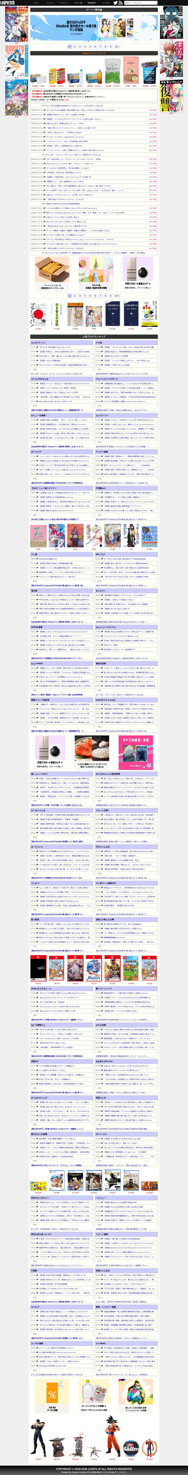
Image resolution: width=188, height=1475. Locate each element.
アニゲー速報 (102, 452)
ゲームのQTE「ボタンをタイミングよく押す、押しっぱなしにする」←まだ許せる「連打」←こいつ (85, 190)
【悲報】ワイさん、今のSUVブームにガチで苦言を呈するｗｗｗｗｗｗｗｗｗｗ (135, 420)
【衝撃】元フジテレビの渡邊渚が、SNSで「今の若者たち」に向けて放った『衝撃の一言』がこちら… (78, 1216)
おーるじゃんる (38, 810)
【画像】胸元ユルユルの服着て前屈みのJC (120, 1202)
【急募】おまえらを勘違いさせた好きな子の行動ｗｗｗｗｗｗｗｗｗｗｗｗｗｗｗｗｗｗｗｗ (75, 461)
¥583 (16, 98)
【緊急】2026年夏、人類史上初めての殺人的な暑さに (125, 869)
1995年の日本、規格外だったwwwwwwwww (56, 1157)
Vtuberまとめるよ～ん (41, 988)
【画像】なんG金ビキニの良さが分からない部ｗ (122, 1139)
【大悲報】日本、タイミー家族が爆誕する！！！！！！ (60, 636)
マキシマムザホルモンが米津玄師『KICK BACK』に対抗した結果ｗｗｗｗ (132, 1043)
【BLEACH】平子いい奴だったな (52, 1043)
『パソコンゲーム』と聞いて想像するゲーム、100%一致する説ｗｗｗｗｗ (75, 150)
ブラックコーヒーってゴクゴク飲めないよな (121, 636)
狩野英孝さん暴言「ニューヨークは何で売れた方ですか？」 (62, 572)
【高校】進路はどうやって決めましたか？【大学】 (59, 393)
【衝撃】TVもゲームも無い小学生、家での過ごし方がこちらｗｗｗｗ (66, 433)
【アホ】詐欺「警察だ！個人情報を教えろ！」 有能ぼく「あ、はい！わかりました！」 (137, 1289)
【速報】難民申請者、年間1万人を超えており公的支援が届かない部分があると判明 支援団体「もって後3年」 (81, 824)
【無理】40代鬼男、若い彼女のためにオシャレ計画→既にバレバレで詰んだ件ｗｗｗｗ (72, 1329)
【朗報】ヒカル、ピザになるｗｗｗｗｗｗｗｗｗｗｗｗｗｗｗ (63, 632)
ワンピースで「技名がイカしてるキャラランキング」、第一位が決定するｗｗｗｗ (71, 709)
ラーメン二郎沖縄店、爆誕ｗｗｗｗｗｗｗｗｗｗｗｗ (124, 401)
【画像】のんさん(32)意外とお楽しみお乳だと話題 (123, 1207)
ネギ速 (99, 342)
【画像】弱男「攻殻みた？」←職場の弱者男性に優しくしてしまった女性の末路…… (136, 456)
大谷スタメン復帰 (111, 645)
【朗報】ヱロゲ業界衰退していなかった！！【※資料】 (125, 1152)
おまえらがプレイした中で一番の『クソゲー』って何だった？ (70, 164)
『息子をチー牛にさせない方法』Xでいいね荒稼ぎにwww (126, 577)
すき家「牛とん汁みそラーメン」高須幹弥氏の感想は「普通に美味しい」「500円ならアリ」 (75, 1239)
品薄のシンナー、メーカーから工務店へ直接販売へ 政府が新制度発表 (66, 1152)
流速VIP (34, 1061)
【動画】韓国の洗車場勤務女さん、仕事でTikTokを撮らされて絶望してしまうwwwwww (137, 1216)
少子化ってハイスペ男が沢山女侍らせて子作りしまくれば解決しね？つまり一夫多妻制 (72, 465)
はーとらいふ (37, 847)
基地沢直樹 (101, 663)
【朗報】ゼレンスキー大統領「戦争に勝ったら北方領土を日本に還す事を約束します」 (72, 668)
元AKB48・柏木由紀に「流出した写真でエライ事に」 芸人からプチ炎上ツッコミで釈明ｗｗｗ (141, 942)
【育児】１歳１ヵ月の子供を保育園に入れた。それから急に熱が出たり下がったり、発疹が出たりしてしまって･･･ (83, 860)
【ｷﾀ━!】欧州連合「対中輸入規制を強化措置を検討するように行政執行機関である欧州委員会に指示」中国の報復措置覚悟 (86, 815)
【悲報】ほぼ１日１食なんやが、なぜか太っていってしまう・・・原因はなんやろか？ (72, 1107)
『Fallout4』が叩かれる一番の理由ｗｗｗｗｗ (64, 173)
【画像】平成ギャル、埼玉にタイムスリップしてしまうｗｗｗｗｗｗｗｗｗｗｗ (135, 502)
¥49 (171, 23)
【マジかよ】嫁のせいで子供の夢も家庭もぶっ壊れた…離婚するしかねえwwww (70, 1325)
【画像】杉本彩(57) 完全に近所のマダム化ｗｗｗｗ (59, 901)
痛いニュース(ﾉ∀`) (39, 774)
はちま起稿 (101, 1025)
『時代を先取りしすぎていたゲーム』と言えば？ (65, 248)
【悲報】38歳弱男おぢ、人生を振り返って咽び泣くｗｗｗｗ (62, 424)
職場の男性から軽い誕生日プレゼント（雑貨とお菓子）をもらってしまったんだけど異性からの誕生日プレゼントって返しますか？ (90, 613)
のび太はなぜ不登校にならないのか (53, 1366)
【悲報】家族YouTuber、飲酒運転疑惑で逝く (56, 563)
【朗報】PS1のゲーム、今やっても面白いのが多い (66, 115)
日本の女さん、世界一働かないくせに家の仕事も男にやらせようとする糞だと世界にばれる (74, 356)
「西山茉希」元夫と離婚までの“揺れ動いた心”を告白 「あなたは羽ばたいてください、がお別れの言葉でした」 (82, 397)
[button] (83, 41)
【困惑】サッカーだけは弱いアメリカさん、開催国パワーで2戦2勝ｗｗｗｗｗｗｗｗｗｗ (138, 429)
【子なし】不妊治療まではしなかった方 (54, 347)
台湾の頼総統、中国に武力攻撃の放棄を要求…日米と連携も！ (128, 1316)
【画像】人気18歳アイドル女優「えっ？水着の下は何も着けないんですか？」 (134, 613)
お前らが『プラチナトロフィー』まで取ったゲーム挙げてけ (69, 195)
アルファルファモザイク (107, 379)
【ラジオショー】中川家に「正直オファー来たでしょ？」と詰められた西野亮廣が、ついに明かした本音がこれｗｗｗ (84, 1207)
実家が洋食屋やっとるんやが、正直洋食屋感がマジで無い (61, 1084)
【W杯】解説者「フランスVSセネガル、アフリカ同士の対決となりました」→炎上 (136, 1007)
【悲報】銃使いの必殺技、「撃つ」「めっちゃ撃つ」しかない (63, 420)
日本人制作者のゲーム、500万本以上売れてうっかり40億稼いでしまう (66, 1357)
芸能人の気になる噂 (105, 919)
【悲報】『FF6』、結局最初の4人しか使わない (64, 146)
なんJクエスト (102, 415)
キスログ (35, 1307)
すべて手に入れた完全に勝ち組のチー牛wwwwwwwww (125, 559)
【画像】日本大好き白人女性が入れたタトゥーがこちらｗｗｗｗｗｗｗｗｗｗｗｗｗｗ (72, 897)
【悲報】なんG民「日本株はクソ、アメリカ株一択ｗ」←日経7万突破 (66, 1293)
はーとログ (36, 452)
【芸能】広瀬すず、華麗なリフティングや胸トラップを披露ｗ (128, 1220)
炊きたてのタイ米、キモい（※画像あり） (55, 1079)
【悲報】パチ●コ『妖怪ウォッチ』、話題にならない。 (60, 1361)
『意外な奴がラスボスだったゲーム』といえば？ (65, 199)
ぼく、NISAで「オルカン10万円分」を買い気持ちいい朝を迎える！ (130, 1275)
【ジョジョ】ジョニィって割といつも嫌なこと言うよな (60, 1034)
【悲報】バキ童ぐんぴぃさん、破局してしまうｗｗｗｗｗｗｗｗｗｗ (130, 424)
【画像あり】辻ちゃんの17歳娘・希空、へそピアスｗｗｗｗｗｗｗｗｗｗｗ (68, 892)
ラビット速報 (102, 1234)
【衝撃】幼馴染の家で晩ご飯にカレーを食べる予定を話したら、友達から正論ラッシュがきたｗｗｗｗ (143, 1116)
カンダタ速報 (37, 1343)
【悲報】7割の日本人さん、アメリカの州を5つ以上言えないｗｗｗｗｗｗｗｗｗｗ (136, 433)
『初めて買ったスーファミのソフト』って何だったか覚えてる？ (71, 128)
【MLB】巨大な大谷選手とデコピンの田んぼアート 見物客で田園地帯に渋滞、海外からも (139, 632)
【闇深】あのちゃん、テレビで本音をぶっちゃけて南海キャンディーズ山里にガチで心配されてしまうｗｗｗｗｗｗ (84, 1202)
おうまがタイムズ (39, 1098)
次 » (117, 46)
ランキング (64, 3)
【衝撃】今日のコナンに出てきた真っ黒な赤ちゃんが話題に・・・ (65, 645)
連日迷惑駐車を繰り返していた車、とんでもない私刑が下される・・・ (131, 901)
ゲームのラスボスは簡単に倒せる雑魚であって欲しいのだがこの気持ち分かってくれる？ (80, 110)
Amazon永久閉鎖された (48, 559)
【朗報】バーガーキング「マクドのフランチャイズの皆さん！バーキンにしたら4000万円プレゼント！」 (79, 641)
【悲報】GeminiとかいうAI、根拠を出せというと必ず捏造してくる (65, 1280)
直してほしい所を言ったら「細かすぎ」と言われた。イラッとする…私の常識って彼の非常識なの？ (142, 779)
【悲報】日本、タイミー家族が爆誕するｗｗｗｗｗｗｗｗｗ (127, 1252)
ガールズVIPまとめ (39, 379)
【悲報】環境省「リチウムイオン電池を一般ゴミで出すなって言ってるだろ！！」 (71, 506)
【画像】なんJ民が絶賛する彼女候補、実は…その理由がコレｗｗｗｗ (66, 1316)
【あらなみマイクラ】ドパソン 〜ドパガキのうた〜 (59, 998)
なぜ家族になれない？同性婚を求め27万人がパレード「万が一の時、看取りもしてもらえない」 (76, 493)
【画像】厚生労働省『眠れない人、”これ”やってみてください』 (128, 865)
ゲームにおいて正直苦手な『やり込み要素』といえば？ (67, 168)
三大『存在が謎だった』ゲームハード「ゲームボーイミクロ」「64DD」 (74, 159)
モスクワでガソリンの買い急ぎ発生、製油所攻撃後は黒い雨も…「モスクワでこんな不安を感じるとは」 (79, 365)
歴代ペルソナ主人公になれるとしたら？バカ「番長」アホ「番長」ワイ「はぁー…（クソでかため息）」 (86, 213)
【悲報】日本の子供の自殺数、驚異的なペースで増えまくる (62, 1275)
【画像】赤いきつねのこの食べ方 (117, 609)
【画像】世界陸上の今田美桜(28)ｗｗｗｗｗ (56, 497)
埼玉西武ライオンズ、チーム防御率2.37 (119, 650)
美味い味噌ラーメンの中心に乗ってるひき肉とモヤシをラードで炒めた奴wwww (70, 1243)
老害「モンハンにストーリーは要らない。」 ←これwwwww (127, 465)
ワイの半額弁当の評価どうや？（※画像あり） (57, 1066)
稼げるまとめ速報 (39, 1134)
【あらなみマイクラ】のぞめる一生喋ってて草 (57, 1011)
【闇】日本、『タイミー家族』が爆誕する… (121, 856)
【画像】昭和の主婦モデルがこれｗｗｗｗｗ (56, 511)
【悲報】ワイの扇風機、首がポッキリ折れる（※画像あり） (62, 1075)
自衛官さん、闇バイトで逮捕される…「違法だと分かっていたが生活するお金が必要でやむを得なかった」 (80, 650)
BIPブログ (100, 554)
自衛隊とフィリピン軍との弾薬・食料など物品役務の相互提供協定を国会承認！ (135, 1329)
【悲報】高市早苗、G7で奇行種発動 (53, 1284)
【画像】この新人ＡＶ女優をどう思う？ (119, 600)
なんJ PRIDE (37, 663)
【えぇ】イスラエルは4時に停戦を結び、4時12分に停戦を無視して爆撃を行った (135, 1148)
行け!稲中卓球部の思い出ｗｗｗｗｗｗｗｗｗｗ (57, 1352)
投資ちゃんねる (103, 1270)
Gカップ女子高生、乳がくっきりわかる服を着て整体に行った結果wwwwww (133, 572)
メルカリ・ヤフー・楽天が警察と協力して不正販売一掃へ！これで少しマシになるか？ (137, 1047)
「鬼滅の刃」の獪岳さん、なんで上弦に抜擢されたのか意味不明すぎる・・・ (69, 704)
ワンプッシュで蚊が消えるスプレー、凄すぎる (57, 577)
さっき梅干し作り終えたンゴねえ (52, 1070)
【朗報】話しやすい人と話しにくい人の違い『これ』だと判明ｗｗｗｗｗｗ (68, 1102)
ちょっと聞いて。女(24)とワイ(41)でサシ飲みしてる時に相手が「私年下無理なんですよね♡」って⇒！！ (80, 888)
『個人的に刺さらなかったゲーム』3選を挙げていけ (66, 226)
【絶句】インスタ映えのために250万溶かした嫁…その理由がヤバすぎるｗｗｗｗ (135, 1102)
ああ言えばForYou (104, 1061)
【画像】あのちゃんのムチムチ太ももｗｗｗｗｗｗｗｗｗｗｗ (128, 1248)
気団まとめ (101, 1098)
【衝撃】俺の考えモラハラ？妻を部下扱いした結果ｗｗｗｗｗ (128, 1120)
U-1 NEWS (101, 1343)
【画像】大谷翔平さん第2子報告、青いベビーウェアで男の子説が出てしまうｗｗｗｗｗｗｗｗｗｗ (142, 438)
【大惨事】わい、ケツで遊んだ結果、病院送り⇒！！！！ (126, 497)
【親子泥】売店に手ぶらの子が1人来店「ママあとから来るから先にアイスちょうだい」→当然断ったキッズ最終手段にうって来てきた (91, 604)
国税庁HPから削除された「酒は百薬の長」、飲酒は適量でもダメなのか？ (68, 1248)
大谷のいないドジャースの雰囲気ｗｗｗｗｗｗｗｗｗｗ (60, 677)
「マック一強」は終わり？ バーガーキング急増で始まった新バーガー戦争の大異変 (71, 1257)
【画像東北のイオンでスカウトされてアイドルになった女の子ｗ (129, 1211)
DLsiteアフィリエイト (117, 1472)
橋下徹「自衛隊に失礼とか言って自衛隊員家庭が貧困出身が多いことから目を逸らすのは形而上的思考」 (144, 1293)
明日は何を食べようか (41, 1234)
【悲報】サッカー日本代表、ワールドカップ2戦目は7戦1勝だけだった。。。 (69, 673)
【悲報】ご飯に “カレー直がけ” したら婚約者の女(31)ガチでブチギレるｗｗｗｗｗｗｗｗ (73, 1120)
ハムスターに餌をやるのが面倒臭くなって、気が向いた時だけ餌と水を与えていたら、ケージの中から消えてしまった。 (85, 942)
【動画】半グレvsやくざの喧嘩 (116, 356)
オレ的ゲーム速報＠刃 (106, 883)
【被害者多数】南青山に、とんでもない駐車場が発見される (127, 1002)
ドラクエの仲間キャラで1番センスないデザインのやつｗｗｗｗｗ (71, 208)
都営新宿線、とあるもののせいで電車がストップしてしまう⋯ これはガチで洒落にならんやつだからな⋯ (145, 1038)
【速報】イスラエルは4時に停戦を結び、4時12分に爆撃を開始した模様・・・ (69, 833)
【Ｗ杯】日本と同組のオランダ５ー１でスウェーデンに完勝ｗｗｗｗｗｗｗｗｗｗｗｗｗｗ (139, 722)
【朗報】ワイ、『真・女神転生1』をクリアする (64, 182)
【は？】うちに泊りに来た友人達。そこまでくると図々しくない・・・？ (67, 869)
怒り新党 (35, 919)
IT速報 (34, 1270)
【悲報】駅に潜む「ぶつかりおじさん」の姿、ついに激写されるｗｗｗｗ (67, 438)
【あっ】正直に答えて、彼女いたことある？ (121, 1143)
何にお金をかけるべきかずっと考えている (55, 401)
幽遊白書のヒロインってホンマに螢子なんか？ (122, 1070)
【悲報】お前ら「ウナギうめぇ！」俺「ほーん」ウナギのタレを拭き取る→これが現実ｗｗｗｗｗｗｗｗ (79, 1111)
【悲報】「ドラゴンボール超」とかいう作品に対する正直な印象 (129, 347)
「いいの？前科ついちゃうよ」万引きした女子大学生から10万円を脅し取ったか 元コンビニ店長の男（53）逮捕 (82, 1252)
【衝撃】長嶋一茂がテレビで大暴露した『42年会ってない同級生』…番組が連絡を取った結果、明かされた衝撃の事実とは (86, 1220)
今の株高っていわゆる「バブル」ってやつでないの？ (124, 1284)
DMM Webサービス (99, 1472)
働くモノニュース (104, 988)
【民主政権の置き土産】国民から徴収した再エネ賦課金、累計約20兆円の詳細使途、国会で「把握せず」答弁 (81, 828)
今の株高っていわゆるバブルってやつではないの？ (59, 1289)
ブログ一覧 (78, 3)
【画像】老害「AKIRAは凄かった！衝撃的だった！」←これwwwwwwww (132, 470)
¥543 (16, 62)
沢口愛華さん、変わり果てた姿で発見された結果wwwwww (126, 568)
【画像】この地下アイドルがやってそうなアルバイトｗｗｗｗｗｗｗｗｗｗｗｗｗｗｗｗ (138, 1243)
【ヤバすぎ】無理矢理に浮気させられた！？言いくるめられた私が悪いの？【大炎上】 (137, 1107)
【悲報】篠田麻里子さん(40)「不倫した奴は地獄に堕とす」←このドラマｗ (68, 906)
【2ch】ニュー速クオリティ (44, 488)
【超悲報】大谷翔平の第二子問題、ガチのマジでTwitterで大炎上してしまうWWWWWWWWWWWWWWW (145, 709)
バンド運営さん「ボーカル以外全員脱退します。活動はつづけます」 (130, 933)
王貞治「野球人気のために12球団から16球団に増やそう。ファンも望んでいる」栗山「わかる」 (141, 641)
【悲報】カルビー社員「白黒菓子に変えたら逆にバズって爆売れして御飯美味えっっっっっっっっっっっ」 (145, 718)
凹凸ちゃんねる (103, 847)
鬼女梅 (34, 591)
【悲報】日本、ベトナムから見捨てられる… (121, 1011)
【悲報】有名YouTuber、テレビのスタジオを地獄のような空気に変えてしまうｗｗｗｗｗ (73, 429)
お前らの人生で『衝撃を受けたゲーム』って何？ (65, 124)
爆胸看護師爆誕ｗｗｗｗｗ (114, 937)
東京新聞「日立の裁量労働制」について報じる (57, 1139)
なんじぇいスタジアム (106, 627)
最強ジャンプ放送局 (40, 700)
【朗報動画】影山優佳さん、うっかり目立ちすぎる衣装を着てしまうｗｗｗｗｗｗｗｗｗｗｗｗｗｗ (142, 384)
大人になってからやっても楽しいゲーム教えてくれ (66, 222)
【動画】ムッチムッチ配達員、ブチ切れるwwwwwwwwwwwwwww (129, 397)
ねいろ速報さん (38, 1025)
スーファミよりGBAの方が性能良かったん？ (56, 1348)
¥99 (171, 60)
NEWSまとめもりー (40, 1198)
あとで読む (153, 110)
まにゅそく (101, 591)
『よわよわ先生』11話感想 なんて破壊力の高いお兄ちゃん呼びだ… (130, 1079)
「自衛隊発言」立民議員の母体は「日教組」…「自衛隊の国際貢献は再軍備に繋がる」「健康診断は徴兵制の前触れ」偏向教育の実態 (90, 792)
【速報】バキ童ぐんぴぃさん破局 (117, 365)
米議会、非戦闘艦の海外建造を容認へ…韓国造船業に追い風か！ (129, 1325)
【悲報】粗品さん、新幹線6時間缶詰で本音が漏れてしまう (127, 352)
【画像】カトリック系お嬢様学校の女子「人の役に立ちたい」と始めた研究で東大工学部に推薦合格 (78, 568)
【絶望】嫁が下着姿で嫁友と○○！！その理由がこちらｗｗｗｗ (63, 1312)
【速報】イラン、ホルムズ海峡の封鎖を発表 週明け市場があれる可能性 (67, 1148)
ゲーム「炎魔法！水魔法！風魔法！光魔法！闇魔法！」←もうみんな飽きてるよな (78, 231)
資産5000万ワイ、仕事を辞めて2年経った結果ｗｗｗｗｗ (126, 993)
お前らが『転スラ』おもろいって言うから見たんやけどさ (126, 1066)
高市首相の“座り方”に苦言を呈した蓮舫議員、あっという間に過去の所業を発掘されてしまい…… (141, 1361)
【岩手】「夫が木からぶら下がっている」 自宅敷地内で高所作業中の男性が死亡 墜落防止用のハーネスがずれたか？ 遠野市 (89, 787)
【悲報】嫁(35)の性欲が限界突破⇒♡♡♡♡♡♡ (122, 506)
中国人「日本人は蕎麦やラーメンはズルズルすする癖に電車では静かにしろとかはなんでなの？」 (77, 779)
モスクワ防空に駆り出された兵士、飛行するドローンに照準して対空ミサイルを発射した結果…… (142, 1352)
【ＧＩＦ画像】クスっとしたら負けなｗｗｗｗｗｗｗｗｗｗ (62, 470)
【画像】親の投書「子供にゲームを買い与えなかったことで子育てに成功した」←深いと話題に (141, 461)
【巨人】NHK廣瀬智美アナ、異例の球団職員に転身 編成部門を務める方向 (68, 681)
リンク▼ (106, 3)
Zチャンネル (101, 1134)
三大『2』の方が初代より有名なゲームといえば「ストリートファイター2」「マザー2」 (80, 239)
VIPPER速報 (36, 627)
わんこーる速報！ (39, 415)
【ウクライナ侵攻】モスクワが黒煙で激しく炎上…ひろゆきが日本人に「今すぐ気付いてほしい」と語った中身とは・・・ (86, 1211)
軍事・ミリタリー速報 (106, 1307)
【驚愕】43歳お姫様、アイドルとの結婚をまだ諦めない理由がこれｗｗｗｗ (133, 1111)
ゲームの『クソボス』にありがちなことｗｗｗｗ (65, 137)
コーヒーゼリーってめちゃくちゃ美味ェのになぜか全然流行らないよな (66, 456)
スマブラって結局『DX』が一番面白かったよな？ (65, 235)
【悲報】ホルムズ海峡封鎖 (49, 361)
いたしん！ (101, 1198)
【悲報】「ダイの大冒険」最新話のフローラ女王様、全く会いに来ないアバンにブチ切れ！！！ (76, 718)
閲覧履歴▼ (92, 3)
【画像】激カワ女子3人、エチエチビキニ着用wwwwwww (126, 563)
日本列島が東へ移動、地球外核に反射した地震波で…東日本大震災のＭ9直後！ (134, 1321)
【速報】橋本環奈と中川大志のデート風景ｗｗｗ (123, 929)
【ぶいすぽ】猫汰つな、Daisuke (51, 1002)
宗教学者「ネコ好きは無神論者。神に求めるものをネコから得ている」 (131, 851)
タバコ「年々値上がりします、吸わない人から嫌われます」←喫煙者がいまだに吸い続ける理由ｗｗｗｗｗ (145, 1280)
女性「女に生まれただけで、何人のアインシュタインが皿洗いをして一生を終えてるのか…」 (75, 1116)
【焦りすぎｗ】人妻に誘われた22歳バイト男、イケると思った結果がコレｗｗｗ (70, 1321)
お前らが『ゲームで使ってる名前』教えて (62, 217)
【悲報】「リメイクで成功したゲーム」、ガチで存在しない (127, 361)
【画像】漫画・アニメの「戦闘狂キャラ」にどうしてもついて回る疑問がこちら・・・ (72, 713)
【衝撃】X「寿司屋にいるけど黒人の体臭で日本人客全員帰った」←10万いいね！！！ (137, 493)
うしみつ (35, 883)
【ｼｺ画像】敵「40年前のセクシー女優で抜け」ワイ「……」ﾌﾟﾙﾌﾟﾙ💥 (131, 1157)
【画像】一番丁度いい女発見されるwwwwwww (122, 1239)
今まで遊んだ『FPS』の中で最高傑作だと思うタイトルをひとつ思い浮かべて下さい (79, 186)
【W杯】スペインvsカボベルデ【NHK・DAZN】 (58, 388)
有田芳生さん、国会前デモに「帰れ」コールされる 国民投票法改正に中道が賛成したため (74, 783)
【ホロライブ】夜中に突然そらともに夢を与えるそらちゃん (62, 993)
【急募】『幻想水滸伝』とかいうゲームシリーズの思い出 (68, 177)
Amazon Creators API (81, 1472)
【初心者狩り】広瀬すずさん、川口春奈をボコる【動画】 (126, 604)
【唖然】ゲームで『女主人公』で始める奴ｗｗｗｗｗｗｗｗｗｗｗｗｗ (66, 384)
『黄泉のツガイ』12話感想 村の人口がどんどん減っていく (126, 1075)
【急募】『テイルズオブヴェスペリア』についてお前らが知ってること (73, 119)
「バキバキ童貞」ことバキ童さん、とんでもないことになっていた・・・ (132, 892)
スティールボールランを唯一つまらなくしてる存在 (59, 1038)
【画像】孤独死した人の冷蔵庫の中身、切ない (122, 860)
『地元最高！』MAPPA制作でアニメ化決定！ (56, 1047)
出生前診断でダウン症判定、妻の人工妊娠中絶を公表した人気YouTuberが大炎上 (70, 686)
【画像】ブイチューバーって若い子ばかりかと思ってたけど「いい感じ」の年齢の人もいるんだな (142, 1257)
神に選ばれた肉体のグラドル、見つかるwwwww (122, 924)
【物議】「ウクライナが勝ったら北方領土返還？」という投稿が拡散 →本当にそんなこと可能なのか (143, 388)
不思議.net (100, 488)
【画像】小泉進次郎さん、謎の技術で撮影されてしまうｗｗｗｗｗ (65, 502)
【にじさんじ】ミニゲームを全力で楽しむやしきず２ (59, 1007)
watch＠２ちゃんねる (106, 700)
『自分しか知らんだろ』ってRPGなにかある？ (64, 132)
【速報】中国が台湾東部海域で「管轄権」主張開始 (59, 819)
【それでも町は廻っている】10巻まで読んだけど (58, 1030)
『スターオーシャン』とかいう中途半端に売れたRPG (67, 141)
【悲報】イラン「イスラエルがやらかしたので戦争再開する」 (128, 998)
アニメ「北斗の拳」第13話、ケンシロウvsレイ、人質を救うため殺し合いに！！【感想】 (73, 722)
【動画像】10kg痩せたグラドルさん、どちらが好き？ (124, 595)
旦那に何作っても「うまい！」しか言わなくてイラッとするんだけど (65, 474)
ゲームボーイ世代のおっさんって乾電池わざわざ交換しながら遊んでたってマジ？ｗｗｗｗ (81, 244)
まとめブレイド (38, 342)
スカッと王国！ (103, 810)
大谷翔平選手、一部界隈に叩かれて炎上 (119, 906)
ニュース (49, 3)
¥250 (171, 97)
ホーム (35, 3)
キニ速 (34, 554)
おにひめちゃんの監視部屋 (108, 774)
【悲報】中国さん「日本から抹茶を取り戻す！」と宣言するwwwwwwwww (68, 352)
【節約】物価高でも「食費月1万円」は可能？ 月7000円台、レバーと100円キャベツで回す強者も (77, 1143)
